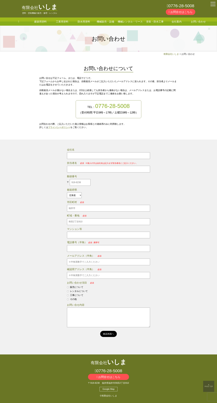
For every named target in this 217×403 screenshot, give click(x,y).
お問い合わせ (198, 21)
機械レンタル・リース (130, 21)
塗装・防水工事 (155, 21)
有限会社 (39, 7)
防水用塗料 (84, 21)
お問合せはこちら (181, 11)
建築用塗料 (40, 21)
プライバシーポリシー (59, 127)
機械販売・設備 (105, 21)
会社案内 (177, 21)
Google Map (108, 389)
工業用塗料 (62, 21)
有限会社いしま (171, 54)
